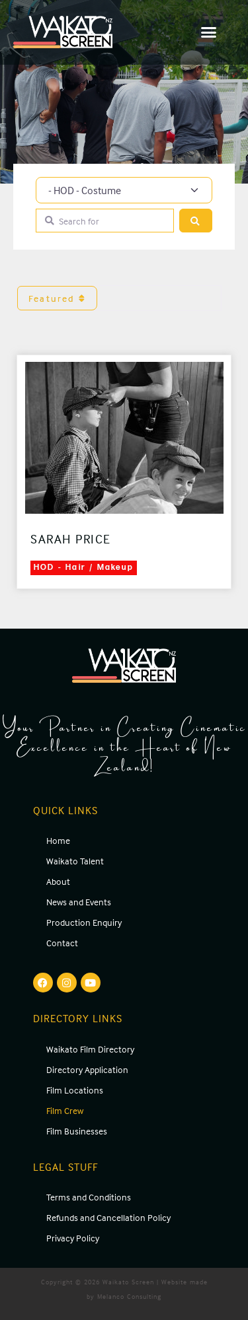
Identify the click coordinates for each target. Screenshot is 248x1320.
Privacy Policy (72, 1237)
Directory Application (87, 1069)
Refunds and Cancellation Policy (108, 1217)
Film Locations (74, 1089)
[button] (209, 32)
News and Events (78, 901)
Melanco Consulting (129, 1296)
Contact (62, 942)
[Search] (195, 221)
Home (58, 840)
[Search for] (105, 221)
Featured (57, 298)
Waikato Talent (75, 860)
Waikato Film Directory (90, 1049)
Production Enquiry (84, 922)
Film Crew (64, 1110)
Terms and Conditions (88, 1196)
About (58, 881)
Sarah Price (70, 539)
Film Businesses (76, 1130)
